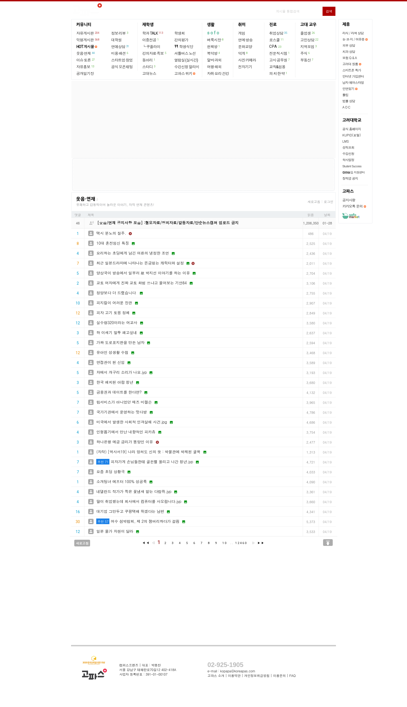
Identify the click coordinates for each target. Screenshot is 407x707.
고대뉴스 (149, 73)
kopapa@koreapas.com (237, 671)
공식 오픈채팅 (122, 67)
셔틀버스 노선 (185, 53)
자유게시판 (88, 33)
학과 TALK (153, 33)
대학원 (116, 40)
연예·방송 (245, 40)
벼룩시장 (215, 39)
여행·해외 (214, 67)
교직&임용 (277, 67)
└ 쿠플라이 (151, 47)
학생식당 (183, 46)
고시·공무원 (279, 59)
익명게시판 (88, 39)
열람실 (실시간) (186, 60)
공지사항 (348, 199)
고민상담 (309, 39)
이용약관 (234, 675)
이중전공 (150, 39)
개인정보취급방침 (256, 675)
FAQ (292, 675)
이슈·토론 (85, 59)
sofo (213, 32)
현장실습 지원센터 (353, 172)
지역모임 (308, 46)
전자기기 (245, 67)
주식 (305, 53)
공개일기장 (85, 73)
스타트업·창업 (122, 60)
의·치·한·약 (278, 73)
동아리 (149, 59)
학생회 (179, 33)
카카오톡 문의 (352, 206)
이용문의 (279, 675)
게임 (241, 33)
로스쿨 (276, 39)
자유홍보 (85, 66)
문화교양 (245, 47)
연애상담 (120, 46)
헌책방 (213, 46)
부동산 (307, 59)
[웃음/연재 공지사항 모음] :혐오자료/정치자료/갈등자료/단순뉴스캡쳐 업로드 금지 (168, 222)
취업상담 (278, 33)
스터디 (149, 66)
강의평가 (181, 40)
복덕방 (213, 53)
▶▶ (261, 543)
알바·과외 (214, 60)
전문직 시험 (279, 53)
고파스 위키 (183, 73)
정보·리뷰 (120, 33)
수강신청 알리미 (186, 67)
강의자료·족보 (154, 53)
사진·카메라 (247, 60)
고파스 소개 (216, 675)
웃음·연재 (85, 53)
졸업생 (307, 33)
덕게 (243, 53)
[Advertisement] (203, 119)
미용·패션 (120, 53)
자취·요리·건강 (218, 73)
